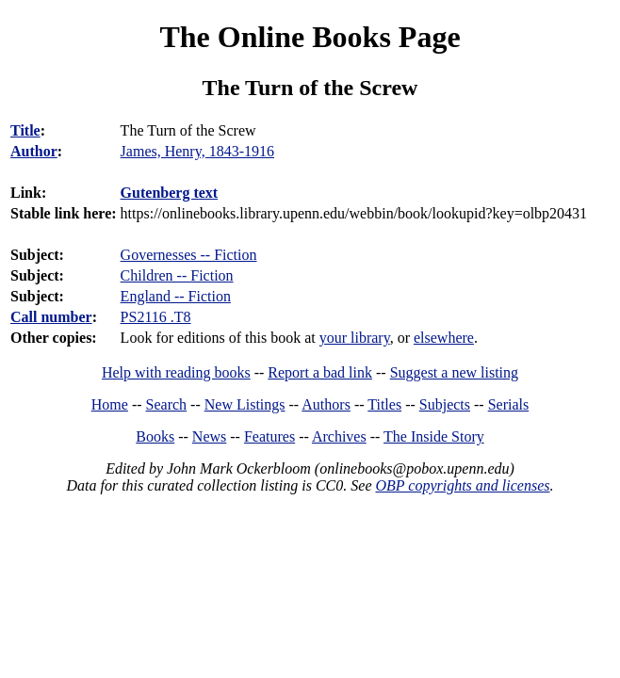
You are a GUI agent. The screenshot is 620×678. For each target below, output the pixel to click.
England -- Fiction (176, 296)
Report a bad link (320, 372)
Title (25, 130)
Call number (51, 317)
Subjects (444, 404)
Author (33, 151)
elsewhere (444, 338)
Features (269, 436)
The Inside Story (433, 436)
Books (155, 436)
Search (167, 404)
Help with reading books (176, 372)
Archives (339, 436)
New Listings (245, 404)
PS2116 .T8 (156, 317)
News (209, 436)
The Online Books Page (309, 37)
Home (109, 404)
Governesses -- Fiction (189, 255)
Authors (326, 404)
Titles (384, 404)
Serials (509, 404)
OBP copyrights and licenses (462, 485)
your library (354, 338)
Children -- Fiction (177, 275)
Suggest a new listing (454, 372)
